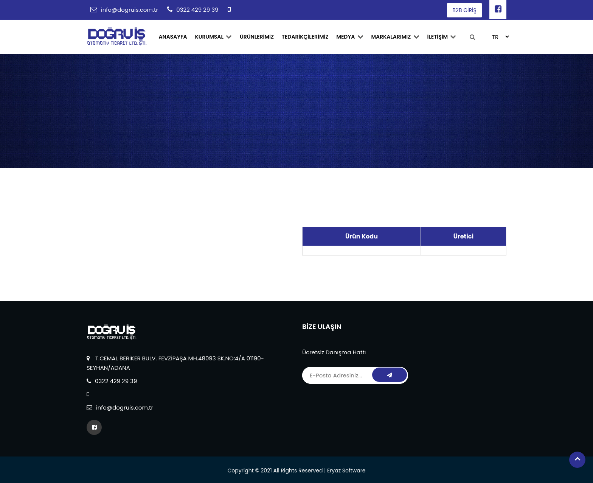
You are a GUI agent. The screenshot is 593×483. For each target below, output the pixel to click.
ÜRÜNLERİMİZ (256, 37)
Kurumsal (212, 37)
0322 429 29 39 (197, 10)
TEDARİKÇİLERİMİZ (304, 37)
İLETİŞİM (439, 37)
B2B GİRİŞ (464, 10)
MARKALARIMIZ (393, 37)
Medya (348, 37)
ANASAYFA (172, 37)
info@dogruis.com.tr (129, 10)
